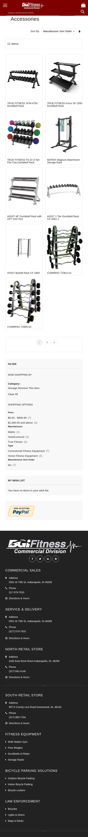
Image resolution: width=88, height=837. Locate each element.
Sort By (34, 31)
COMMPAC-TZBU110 (59, 273)
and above (22, 422)
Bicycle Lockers (16, 790)
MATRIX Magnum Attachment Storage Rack (63, 161)
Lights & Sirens (16, 814)
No (12, 464)
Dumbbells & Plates (19, 753)
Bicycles (12, 808)
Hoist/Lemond (18, 436)
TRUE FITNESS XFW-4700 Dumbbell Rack (22, 104)
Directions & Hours (19, 598)
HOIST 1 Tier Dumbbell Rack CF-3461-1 (63, 217)
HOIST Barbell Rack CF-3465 (23, 273)
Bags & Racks (16, 820)
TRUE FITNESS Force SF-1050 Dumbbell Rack (64, 104)
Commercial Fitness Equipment (28, 450)
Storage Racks (16, 759)
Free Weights (15, 747)
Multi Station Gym (17, 741)
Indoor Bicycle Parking (20, 784)
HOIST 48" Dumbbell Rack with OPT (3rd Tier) (24, 217)
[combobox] (32, 13)
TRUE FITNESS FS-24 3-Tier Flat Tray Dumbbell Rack (23, 161)
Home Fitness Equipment (25, 455)
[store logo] (43, 7)
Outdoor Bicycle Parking (21, 778)
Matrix (14, 431)
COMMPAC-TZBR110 (19, 326)
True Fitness (17, 441)
